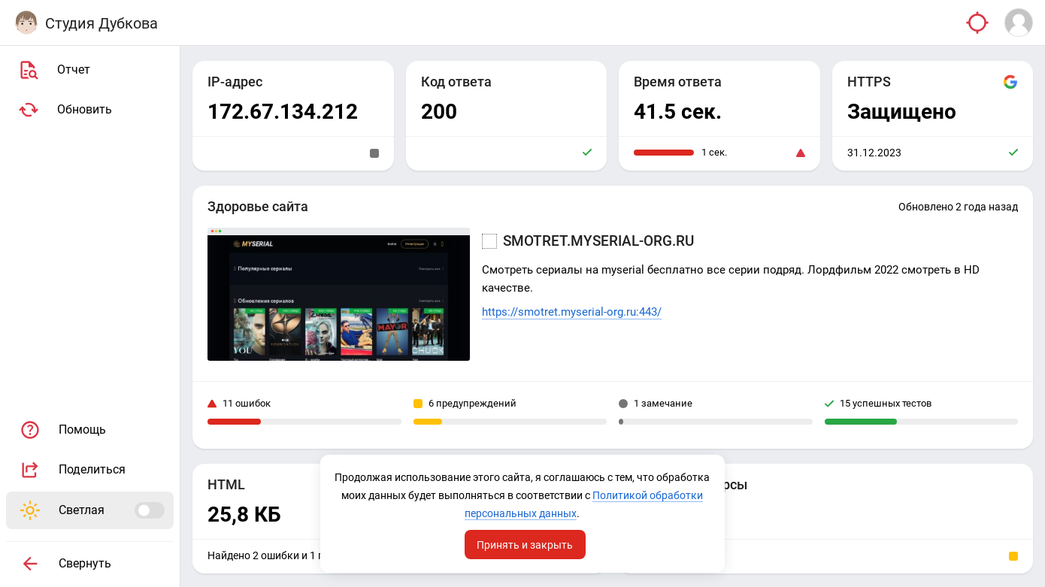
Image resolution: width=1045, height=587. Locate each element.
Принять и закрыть (525, 544)
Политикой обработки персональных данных (521, 513)
